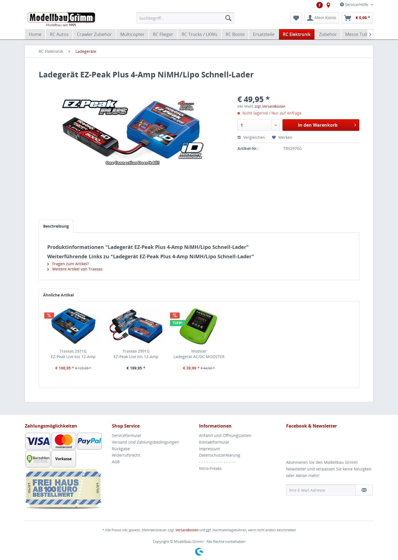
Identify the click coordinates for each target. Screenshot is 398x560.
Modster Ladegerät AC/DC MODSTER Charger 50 (199, 354)
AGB (116, 461)
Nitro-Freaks (210, 468)
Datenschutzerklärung (219, 455)
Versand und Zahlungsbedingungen (145, 442)
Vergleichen (251, 137)
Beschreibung (56, 226)
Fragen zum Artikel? (68, 263)
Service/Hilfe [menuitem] (354, 4)
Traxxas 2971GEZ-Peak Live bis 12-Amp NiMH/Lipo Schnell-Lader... (73, 354)
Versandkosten (187, 530)
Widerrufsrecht (126, 455)
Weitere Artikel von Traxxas (75, 269)
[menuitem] (185, 18)
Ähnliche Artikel (58, 295)
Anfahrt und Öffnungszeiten (225, 435)
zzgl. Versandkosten (270, 106)
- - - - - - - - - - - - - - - (217, 461)
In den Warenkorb (327, 124)
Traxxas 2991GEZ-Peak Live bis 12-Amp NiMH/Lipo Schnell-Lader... (136, 354)
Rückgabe (121, 448)
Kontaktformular (214, 442)
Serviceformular (127, 435)
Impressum (209, 448)
